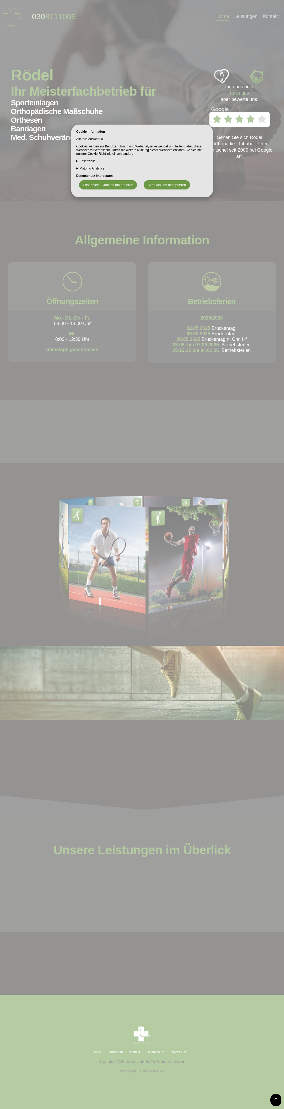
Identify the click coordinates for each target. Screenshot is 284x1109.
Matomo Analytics (92, 168)
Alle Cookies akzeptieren (167, 185)
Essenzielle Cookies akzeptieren (108, 185)
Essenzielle (88, 161)
